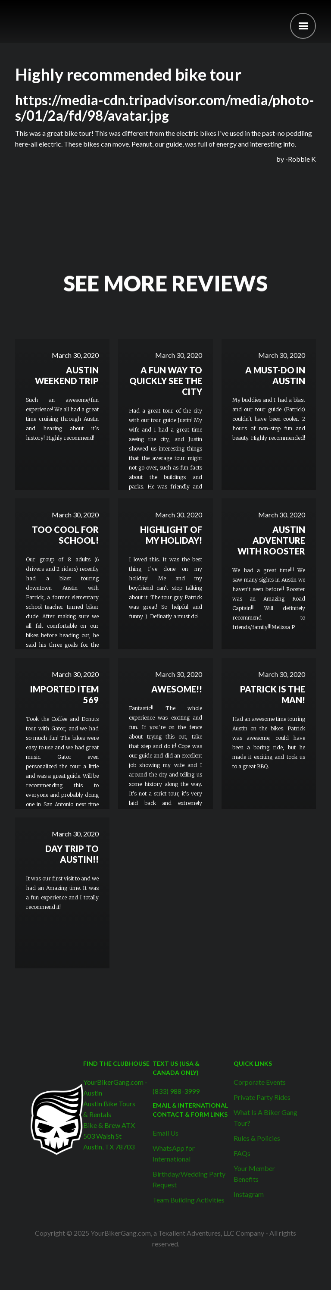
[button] (303, 26)
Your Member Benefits (254, 1173)
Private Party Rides (262, 1097)
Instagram (249, 1194)
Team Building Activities (189, 1200)
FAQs (242, 1153)
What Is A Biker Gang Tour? (265, 1117)
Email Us (165, 1133)
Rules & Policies (257, 1138)
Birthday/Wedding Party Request (189, 1179)
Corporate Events (260, 1082)
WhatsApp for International (174, 1153)
